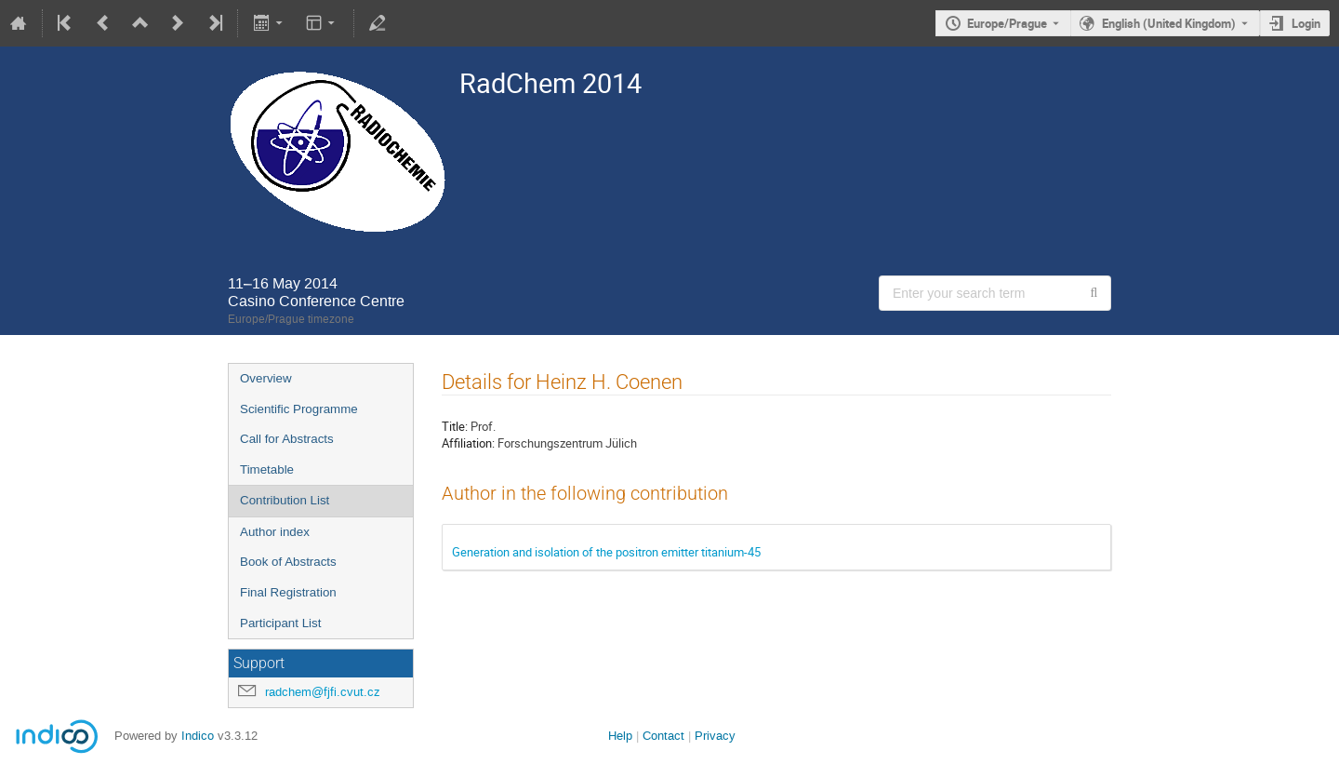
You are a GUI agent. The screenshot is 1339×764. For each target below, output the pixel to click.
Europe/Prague (1007, 23)
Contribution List (284, 500)
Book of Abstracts (288, 562)
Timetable (267, 469)
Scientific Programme (299, 409)
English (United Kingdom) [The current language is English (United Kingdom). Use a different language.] (1169, 23)
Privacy (715, 736)
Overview (266, 378)
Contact (663, 736)
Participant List (280, 623)
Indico (197, 736)
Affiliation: (468, 443)
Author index (275, 532)
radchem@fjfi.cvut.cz (322, 692)
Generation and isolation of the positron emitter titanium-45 (606, 551)
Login (1306, 23)
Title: (455, 426)
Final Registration (288, 592)
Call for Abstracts (287, 439)
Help (620, 736)
